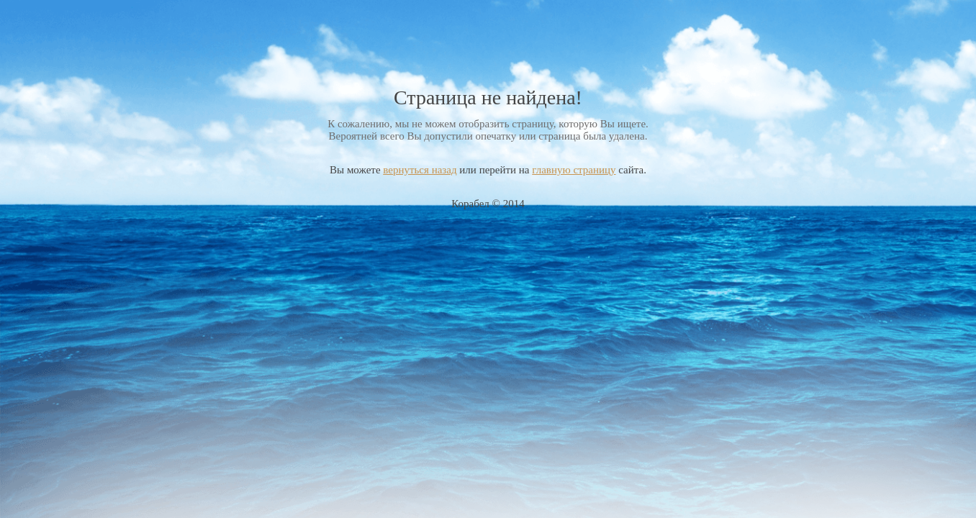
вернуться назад (419, 170)
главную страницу (573, 170)
